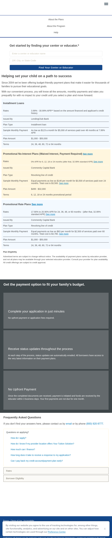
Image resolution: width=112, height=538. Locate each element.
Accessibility (29, 521)
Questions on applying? (17, 432)
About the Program (56, 26)
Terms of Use (17, 521)
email (69, 423)
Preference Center (57, 531)
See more (88, 154)
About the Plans (56, 19)
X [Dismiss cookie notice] (105, 528)
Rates (9, 471)
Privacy (6, 521)
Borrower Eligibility (15, 478)
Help (56, 32)
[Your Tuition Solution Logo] (12, 6)
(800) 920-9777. (95, 423)
